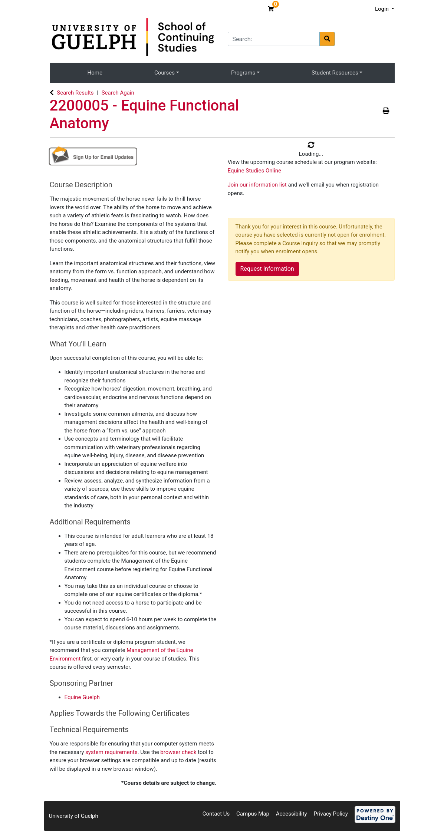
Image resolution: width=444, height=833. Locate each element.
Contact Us (216, 813)
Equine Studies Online (255, 170)
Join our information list (258, 184)
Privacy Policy (330, 813)
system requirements (111, 752)
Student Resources (335, 72)
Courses (164, 72)
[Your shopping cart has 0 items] (271, 9)
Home (95, 72)
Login (382, 9)
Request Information (267, 268)
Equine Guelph (82, 697)
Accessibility (291, 813)
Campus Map (252, 813)
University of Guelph (73, 816)
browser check (178, 752)
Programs (243, 72)
